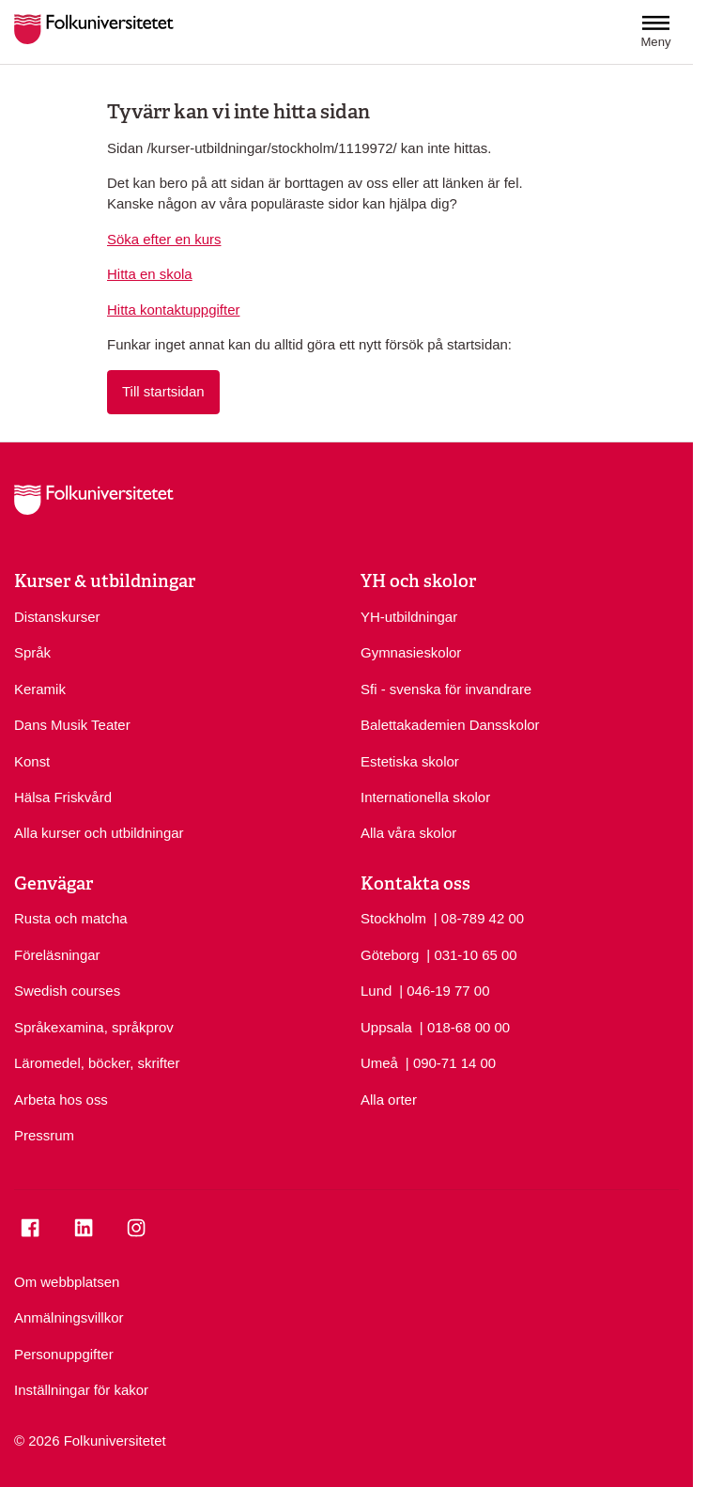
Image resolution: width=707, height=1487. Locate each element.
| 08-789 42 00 (479, 917)
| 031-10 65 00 (471, 954)
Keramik (40, 689)
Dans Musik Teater (72, 725)
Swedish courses (67, 991)
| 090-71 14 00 (451, 1062)
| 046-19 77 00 (444, 990)
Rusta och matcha (71, 918)
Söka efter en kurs (164, 239)
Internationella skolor (425, 797)
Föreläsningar (57, 955)
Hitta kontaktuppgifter (173, 310)
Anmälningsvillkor (68, 1317)
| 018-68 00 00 (465, 1026)
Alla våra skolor (408, 833)
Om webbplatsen (66, 1282)
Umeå (379, 1063)
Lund (376, 991)
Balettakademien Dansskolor (450, 725)
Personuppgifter (64, 1354)
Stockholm (393, 918)
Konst (32, 761)
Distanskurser (57, 617)
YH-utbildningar (409, 617)
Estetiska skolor (410, 761)
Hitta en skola (149, 274)
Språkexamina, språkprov (94, 1027)
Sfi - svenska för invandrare (446, 689)
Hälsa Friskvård (63, 797)
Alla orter (389, 1100)
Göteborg (390, 955)
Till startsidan (163, 391)
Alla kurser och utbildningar (99, 833)
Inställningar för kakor (81, 1390)
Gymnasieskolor (411, 652)
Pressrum (44, 1135)
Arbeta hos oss (61, 1100)
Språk (32, 652)
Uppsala (386, 1027)
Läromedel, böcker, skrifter (96, 1063)
